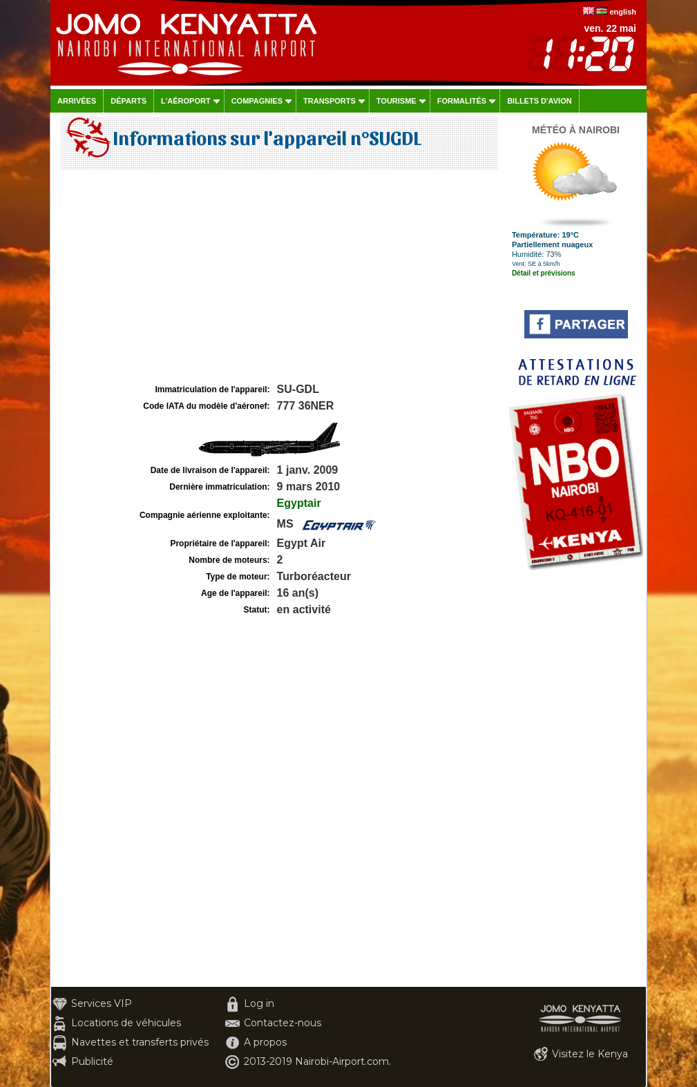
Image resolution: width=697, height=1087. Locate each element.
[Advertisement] (277, 277)
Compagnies (257, 101)
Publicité (92, 1061)
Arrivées (76, 101)
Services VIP (101, 1003)
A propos (265, 1042)
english (622, 12)
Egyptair (299, 503)
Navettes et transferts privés (140, 1042)
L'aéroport (186, 101)
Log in (259, 1003)
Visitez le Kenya (590, 1054)
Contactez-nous (282, 1023)
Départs (128, 101)
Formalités (462, 101)
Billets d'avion (539, 101)
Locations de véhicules (126, 1023)
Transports (329, 101)
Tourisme (396, 101)
